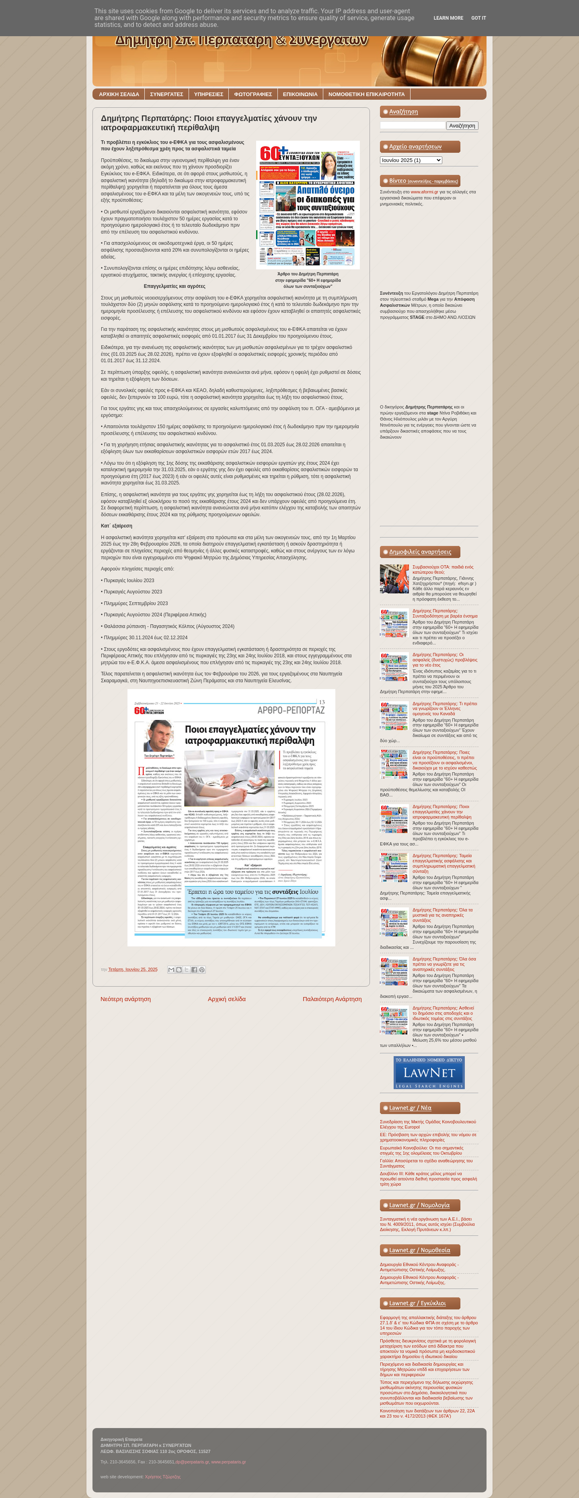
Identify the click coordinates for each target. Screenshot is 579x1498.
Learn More (449, 18)
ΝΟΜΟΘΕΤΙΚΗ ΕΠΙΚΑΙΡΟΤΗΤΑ (367, 94)
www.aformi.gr (425, 191)
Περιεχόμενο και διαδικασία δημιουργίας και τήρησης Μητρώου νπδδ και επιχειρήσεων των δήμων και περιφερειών (425, 1369)
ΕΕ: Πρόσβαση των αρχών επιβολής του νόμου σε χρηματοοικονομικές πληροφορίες (428, 1137)
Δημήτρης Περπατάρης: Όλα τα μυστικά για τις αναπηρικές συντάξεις (442, 915)
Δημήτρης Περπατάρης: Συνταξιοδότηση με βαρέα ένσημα (445, 613)
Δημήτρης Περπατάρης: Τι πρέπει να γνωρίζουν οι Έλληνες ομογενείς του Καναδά (445, 708)
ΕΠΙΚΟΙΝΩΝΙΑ (300, 94)
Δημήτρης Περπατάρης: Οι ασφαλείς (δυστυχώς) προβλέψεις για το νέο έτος (445, 659)
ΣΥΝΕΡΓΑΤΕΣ (166, 94)
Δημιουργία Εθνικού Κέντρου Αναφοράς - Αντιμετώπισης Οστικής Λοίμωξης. (419, 1267)
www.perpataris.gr (228, 1461)
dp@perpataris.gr (192, 1461)
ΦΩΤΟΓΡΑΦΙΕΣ (253, 94)
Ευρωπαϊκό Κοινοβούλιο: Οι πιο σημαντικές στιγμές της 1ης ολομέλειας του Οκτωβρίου (422, 1150)
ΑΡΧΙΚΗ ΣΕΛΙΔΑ (119, 94)
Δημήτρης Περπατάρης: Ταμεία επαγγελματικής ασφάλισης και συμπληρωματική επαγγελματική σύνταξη (444, 863)
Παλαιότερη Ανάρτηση (332, 998)
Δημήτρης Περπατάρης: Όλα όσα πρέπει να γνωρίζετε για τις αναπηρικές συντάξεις (444, 964)
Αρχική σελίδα (227, 998)
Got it (478, 18)
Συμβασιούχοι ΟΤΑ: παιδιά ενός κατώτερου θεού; (443, 569)
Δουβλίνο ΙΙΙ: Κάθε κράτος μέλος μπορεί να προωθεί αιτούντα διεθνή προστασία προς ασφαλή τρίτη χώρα (428, 1178)
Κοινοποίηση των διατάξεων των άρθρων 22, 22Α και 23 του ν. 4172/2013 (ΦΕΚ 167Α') (427, 1413)
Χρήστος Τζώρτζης (163, 1476)
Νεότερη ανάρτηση (126, 998)
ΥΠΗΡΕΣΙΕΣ (209, 94)
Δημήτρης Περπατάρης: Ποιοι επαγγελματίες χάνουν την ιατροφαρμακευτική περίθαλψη (442, 811)
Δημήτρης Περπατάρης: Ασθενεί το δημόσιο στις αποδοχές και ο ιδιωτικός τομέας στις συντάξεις (443, 1013)
